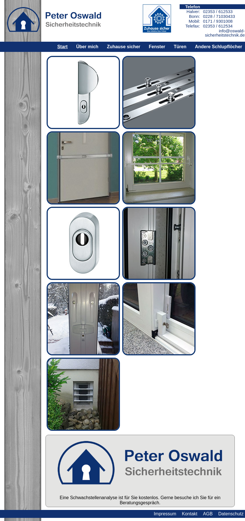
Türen (180, 46)
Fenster (157, 46)
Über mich (87, 46)
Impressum (165, 513)
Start (62, 46)
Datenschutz (231, 513)
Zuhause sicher (123, 46)
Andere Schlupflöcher (218, 46)
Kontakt (189, 513)
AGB (208, 513)
